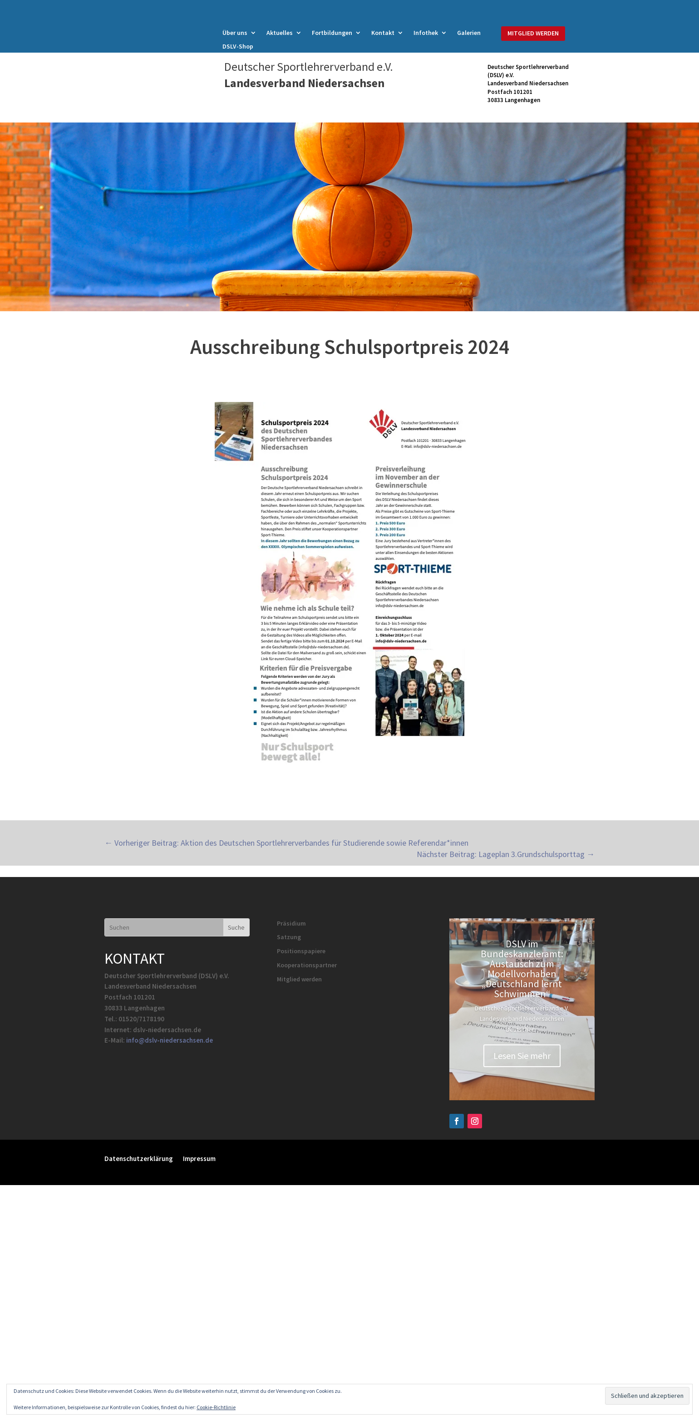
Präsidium (291, 923)
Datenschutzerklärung (138, 1158)
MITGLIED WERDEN (533, 33)
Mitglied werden (299, 979)
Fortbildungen (332, 33)
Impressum (199, 1158)
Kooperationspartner (307, 965)
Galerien (469, 33)
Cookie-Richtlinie (216, 1407)
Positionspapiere (301, 951)
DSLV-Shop (237, 46)
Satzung (289, 937)
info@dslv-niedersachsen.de (169, 1040)
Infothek (425, 33)
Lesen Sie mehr (522, 1055)
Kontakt (382, 33)
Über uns (234, 33)
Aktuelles (279, 33)
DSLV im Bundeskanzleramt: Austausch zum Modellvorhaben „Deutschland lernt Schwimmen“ (522, 968)
